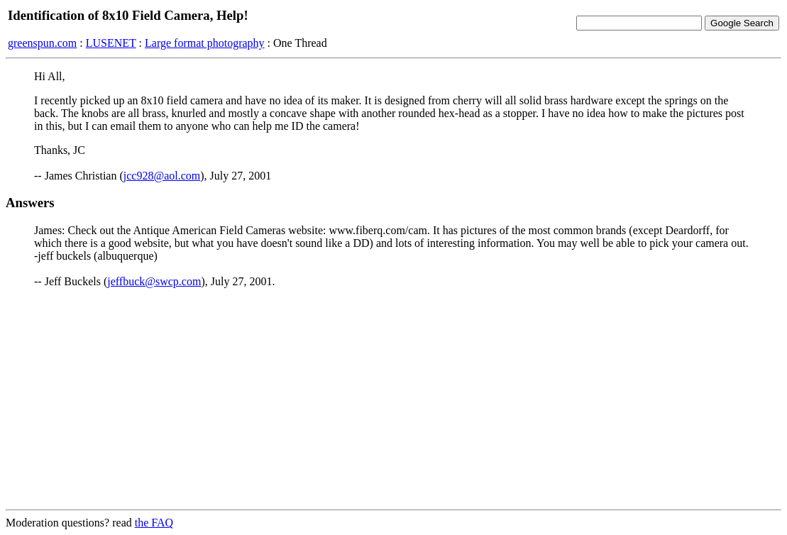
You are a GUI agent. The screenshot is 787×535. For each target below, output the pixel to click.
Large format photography (205, 43)
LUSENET (111, 43)
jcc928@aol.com (161, 176)
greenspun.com (42, 43)
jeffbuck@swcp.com (154, 281)
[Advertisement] (393, 398)
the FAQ (154, 523)
